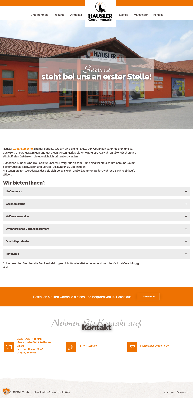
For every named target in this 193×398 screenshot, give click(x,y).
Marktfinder (141, 14)
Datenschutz (183, 392)
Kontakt (158, 14)
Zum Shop (148, 296)
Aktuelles (76, 14)
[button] (6, 391)
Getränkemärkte (23, 148)
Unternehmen (39, 14)
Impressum (169, 392)
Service (123, 14)
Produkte (58, 14)
